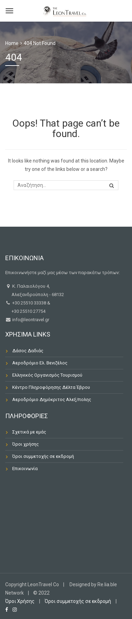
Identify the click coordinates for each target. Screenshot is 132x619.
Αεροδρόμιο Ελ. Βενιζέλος (39, 362)
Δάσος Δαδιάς (27, 350)
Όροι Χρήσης (20, 601)
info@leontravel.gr (30, 319)
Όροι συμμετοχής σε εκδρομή (43, 456)
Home (12, 43)
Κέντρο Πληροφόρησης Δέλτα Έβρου (51, 387)
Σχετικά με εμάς (29, 432)
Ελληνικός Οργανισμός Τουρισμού (47, 375)
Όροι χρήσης (25, 444)
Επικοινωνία (25, 468)
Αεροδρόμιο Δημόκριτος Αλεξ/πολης (51, 399)
